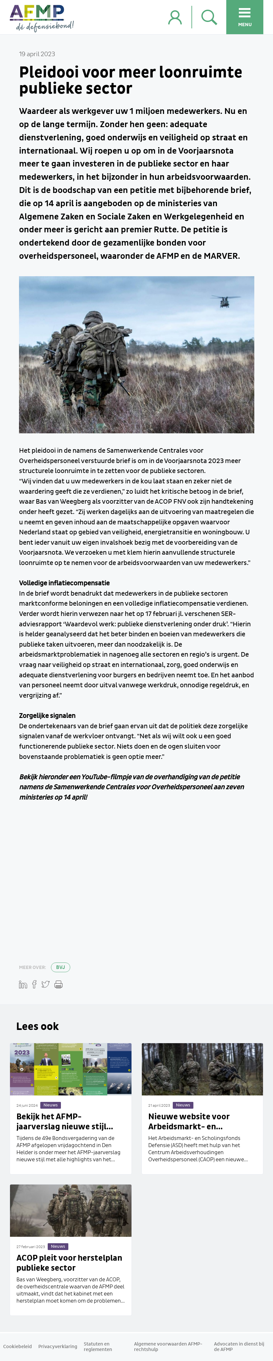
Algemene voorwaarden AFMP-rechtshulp (168, 1347)
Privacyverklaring (57, 1347)
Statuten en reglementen (98, 1347)
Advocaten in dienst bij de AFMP (239, 1347)
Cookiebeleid (17, 1347)
